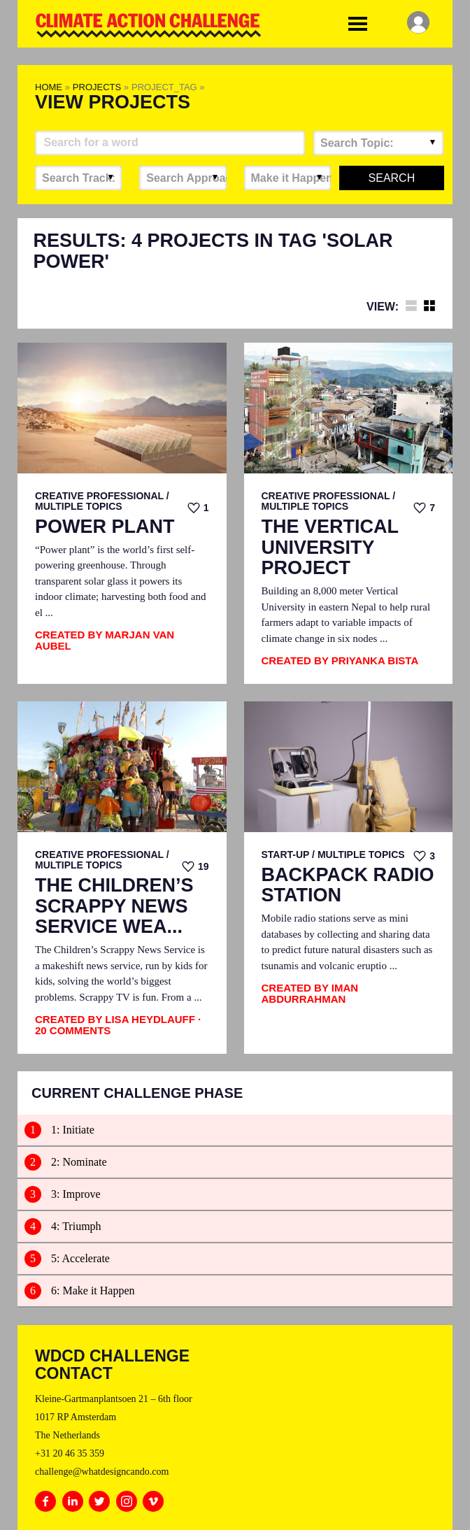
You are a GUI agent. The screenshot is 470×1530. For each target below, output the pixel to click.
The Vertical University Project (330, 547)
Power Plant (105, 527)
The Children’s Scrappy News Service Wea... (114, 906)
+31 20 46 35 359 (69, 1453)
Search (392, 178)
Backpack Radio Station (348, 885)
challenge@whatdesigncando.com (102, 1471)
